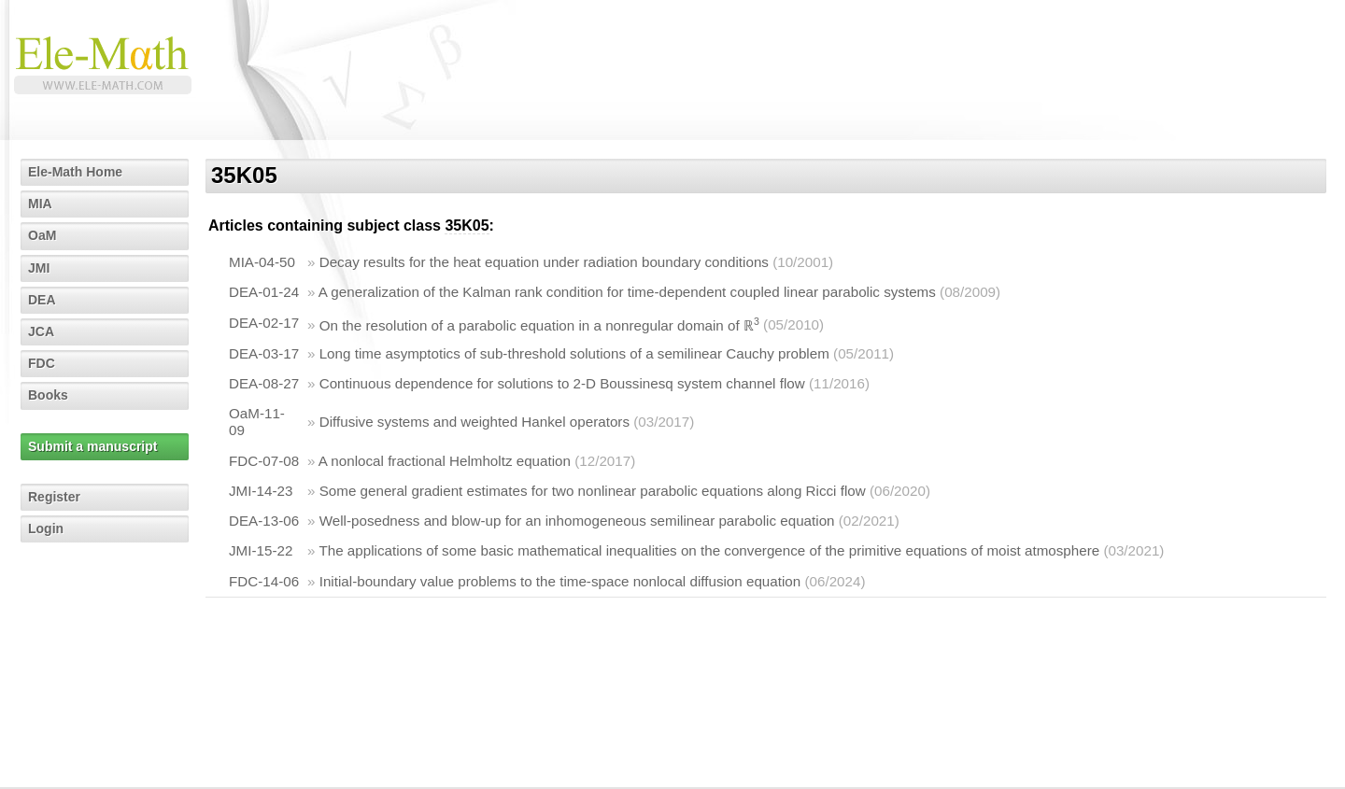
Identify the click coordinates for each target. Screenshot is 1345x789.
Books (48, 394)
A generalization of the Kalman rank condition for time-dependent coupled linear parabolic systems (627, 292)
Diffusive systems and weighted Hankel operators (474, 422)
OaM (42, 235)
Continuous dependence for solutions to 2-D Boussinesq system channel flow (562, 383)
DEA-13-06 (264, 520)
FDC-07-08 (264, 461)
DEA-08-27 (264, 383)
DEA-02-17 (264, 323)
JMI (39, 268)
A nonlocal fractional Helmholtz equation (445, 461)
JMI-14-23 (260, 491)
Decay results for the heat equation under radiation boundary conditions (544, 262)
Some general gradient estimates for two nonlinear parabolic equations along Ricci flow (592, 491)
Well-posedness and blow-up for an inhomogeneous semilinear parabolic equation (577, 520)
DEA (42, 299)
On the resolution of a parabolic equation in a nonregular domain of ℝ (539, 325)
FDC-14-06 (264, 581)
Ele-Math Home (75, 171)
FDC (41, 363)
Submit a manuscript (92, 446)
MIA (40, 203)
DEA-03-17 (264, 353)
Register (54, 496)
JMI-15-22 (260, 550)
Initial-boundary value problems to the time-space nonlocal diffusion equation (560, 581)
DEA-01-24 (264, 292)
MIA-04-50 (262, 262)
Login (46, 528)
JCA (41, 331)
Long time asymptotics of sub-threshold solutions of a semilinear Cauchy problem (574, 353)
